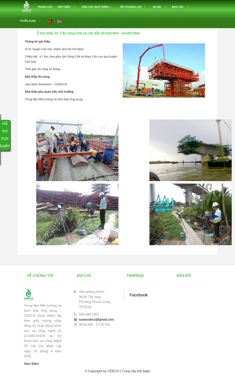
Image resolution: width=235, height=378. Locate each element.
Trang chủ (44, 7)
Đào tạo (177, 7)
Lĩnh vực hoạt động (95, 7)
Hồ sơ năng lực (131, 7)
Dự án (157, 7)
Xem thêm (31, 363)
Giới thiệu (63, 7)
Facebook (139, 295)
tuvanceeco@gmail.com (96, 319)
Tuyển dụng (28, 21)
